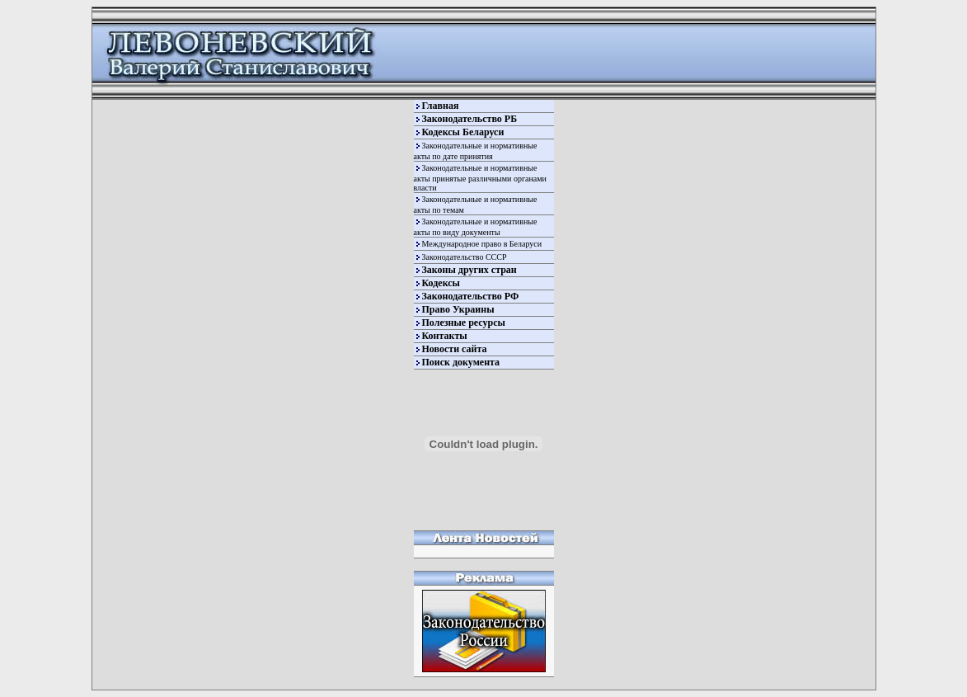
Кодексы (441, 283)
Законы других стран (469, 270)
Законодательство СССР (464, 256)
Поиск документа (461, 362)
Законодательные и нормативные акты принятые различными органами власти (480, 177)
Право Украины (458, 309)
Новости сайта (454, 349)
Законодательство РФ (470, 296)
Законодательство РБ (470, 119)
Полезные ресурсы (463, 322)
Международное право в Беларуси (482, 243)
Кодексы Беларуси (463, 132)
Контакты (444, 335)
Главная (440, 105)
